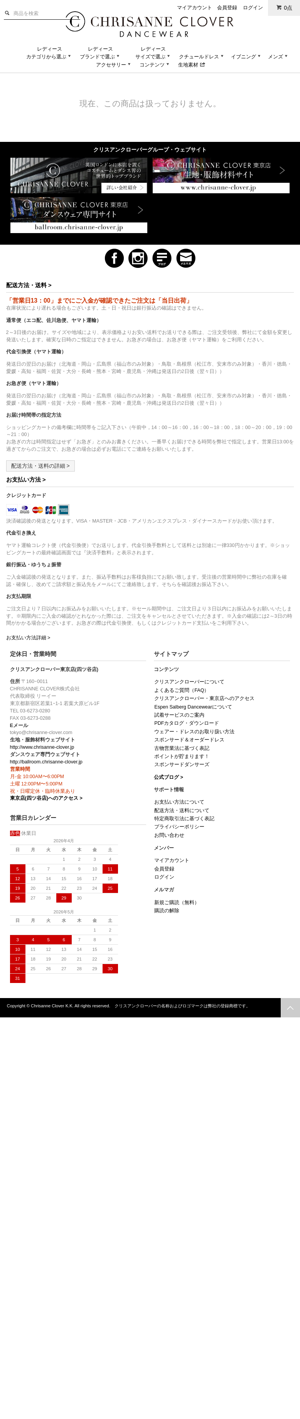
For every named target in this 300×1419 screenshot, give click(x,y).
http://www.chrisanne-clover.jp (42, 747)
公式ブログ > (168, 777)
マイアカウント (194, 7)
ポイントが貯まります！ (181, 756)
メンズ (278, 57)
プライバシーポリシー (179, 827)
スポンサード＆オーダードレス (189, 740)
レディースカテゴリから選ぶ (49, 53)
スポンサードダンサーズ (181, 764)
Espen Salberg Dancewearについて (193, 707)
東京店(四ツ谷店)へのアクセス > (46, 798)
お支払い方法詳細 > (28, 638)
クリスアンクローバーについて (189, 682)
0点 (284, 7)
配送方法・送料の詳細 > (40, 466)
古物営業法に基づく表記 (181, 748)
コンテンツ (155, 65)
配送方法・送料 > (29, 285)
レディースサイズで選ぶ (153, 53)
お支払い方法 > (26, 479)
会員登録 (227, 7)
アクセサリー (114, 65)
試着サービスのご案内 (179, 715)
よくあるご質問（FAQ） (181, 690)
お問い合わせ (169, 835)
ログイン (253, 7)
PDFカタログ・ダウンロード (186, 723)
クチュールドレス (202, 57)
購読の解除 (166, 910)
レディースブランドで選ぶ (100, 53)
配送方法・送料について (181, 810)
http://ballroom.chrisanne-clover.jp (46, 762)
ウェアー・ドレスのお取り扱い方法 (194, 731)
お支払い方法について (179, 802)
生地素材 (192, 65)
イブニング (246, 57)
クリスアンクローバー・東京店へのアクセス (204, 698)
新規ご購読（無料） (176, 902)
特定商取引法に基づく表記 (184, 818)
